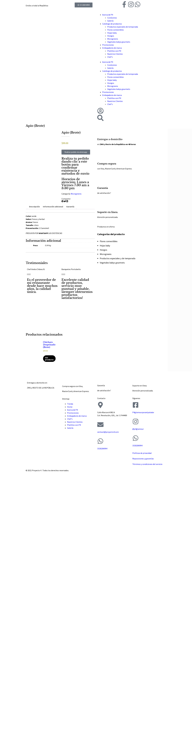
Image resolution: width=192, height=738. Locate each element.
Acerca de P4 (107, 14)
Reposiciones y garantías (143, 458)
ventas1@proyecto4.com (108, 432)
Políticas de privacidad (141, 453)
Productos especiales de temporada (122, 27)
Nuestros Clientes (115, 54)
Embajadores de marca (112, 48)
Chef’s (110, 57)
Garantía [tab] (70, 206)
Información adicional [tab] (53, 206)
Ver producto (49, 358)
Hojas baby (112, 33)
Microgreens (112, 39)
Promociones (108, 45)
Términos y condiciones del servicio (147, 464)
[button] (62, 201)
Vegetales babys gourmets (118, 42)
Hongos (110, 36)
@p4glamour (138, 429)
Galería (110, 20)
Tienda (70, 404)
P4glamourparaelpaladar (143, 412)
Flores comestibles (115, 30)
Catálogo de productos (112, 23)
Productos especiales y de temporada (117, 258)
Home (69, 407)
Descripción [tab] (34, 206)
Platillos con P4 (114, 51)
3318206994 (102, 448)
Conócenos (112, 17)
